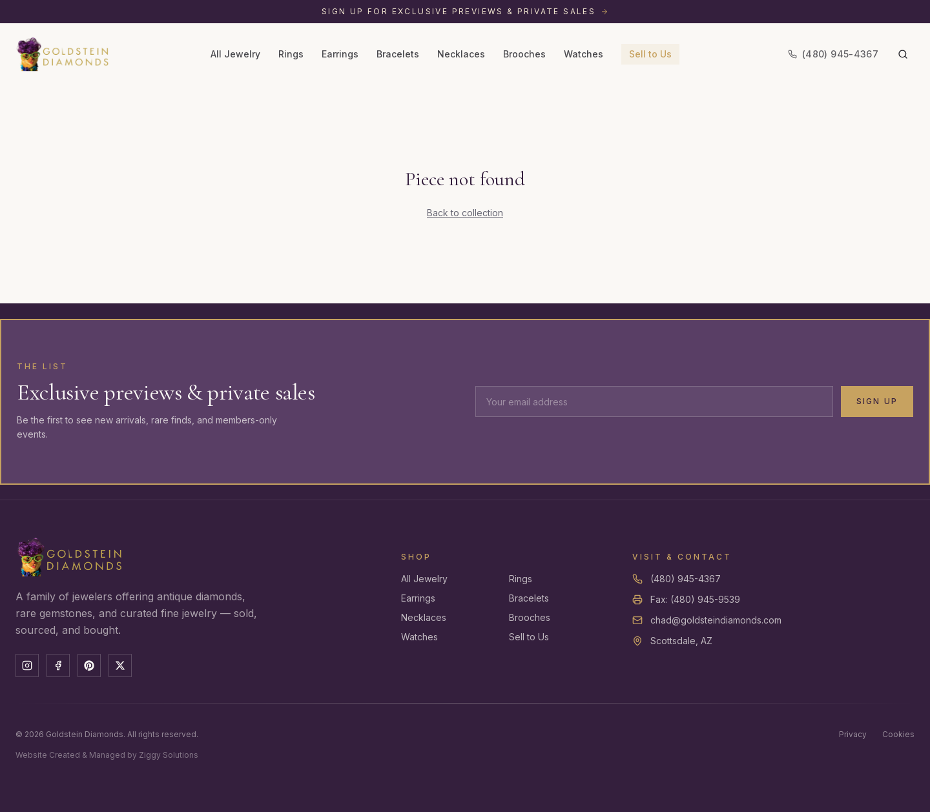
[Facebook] (58, 665)
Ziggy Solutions (168, 755)
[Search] (902, 54)
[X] (120, 665)
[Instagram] (27, 665)
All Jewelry (235, 53)
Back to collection (465, 212)
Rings (291, 53)
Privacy (853, 734)
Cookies (898, 734)
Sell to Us (650, 53)
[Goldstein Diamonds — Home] (63, 54)
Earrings (340, 53)
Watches (583, 53)
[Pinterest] (89, 665)
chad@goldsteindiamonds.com (715, 619)
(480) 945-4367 (685, 578)
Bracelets (398, 53)
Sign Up (877, 401)
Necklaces (461, 53)
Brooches (524, 53)
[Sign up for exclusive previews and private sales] (465, 11)
